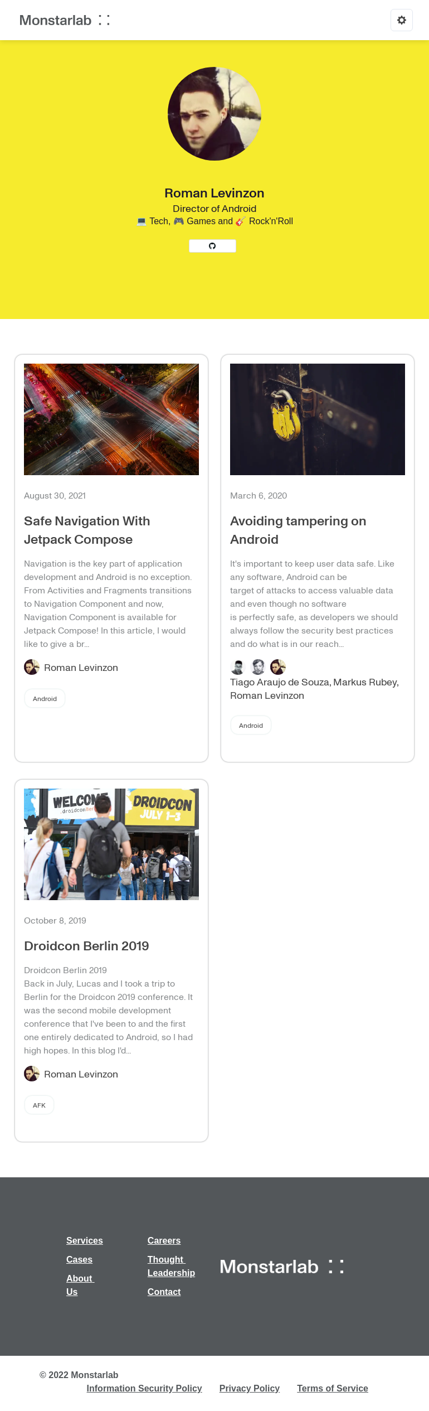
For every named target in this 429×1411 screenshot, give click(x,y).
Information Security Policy (144, 1388)
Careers (164, 1240)
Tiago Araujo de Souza (279, 681)
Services (84, 1240)
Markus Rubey (365, 681)
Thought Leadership (171, 1266)
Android (45, 698)
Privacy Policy (250, 1388)
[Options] (402, 20)
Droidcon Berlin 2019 (86, 945)
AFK (39, 1104)
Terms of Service (332, 1388)
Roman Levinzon (81, 667)
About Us (80, 1285)
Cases (79, 1259)
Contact (164, 1292)
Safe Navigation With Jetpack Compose (87, 529)
